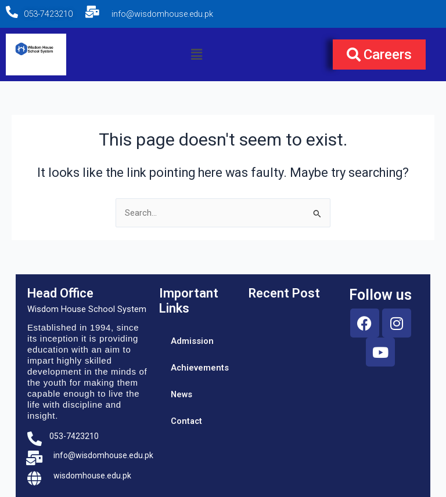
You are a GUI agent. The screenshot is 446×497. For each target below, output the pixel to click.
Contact (186, 421)
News (181, 394)
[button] (196, 54)
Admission (192, 341)
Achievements (198, 367)
